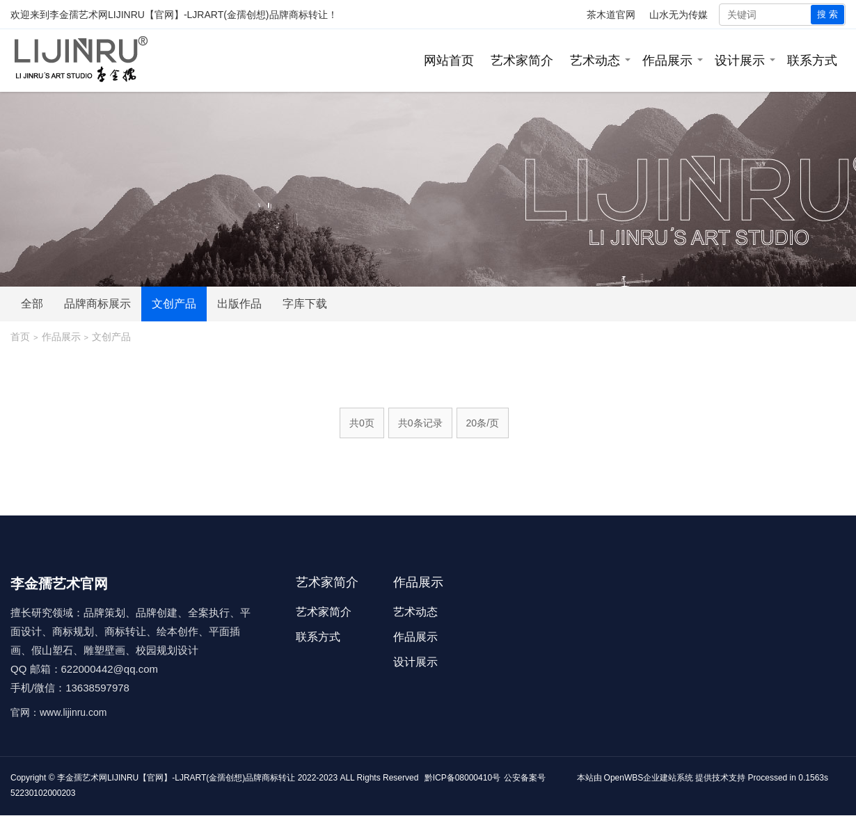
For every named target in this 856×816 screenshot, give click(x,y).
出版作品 (239, 304)
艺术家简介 (522, 60)
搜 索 (827, 14)
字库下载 (305, 304)
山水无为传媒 (678, 14)
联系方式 (812, 60)
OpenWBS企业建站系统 (649, 778)
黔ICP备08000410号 (462, 778)
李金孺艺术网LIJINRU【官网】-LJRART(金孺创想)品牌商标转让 (188, 14)
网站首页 (449, 60)
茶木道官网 (611, 14)
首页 (20, 336)
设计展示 (740, 60)
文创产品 (174, 304)
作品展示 (667, 60)
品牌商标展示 (97, 304)
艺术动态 (595, 60)
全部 (32, 304)
